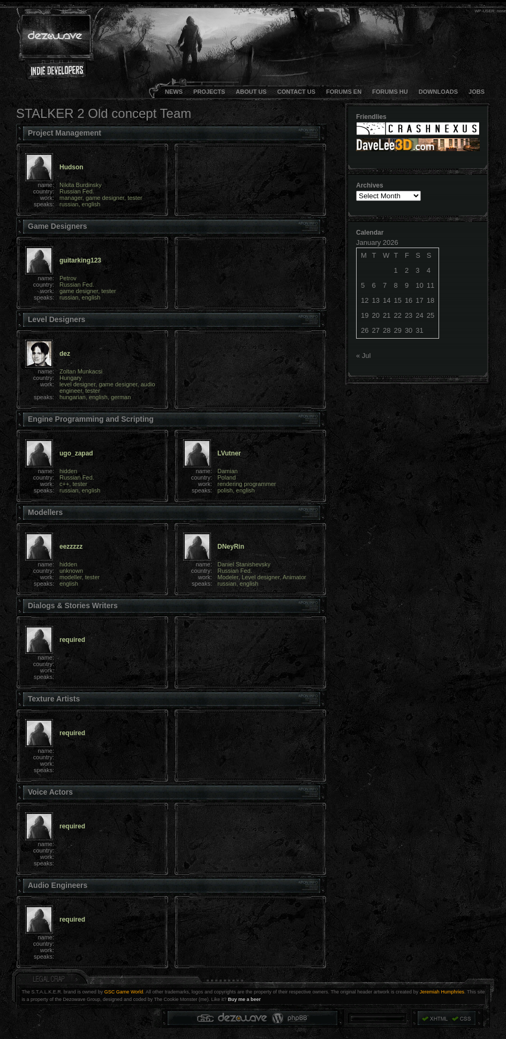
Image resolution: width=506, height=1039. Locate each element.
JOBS (477, 91)
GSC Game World (124, 992)
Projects (209, 91)
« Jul (363, 356)
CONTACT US (296, 91)
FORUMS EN (343, 91)
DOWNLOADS (438, 91)
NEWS (174, 91)
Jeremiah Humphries (442, 992)
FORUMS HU (390, 91)
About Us (251, 91)
